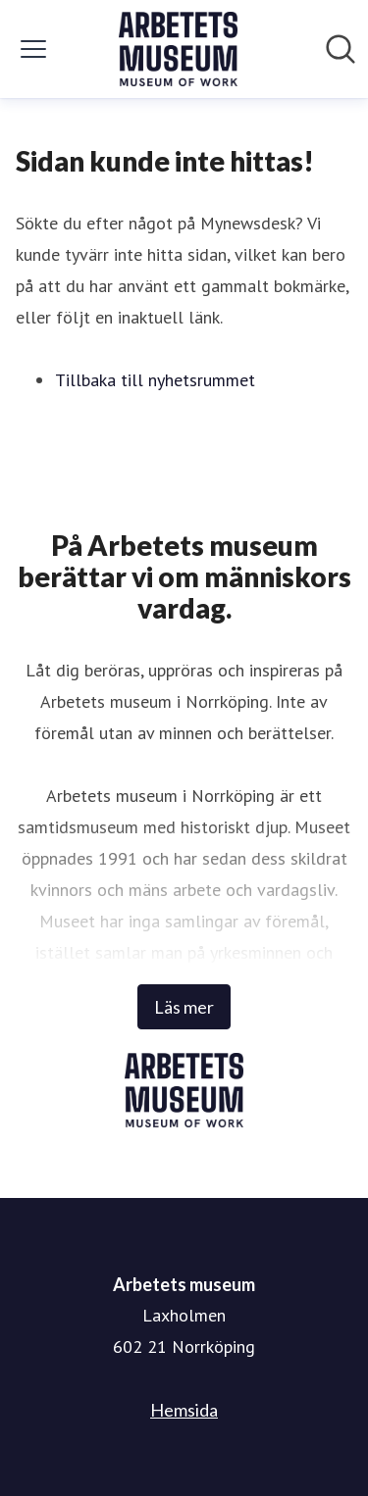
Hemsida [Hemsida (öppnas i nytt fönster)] (184, 1410)
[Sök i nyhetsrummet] (340, 49)
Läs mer (184, 1007)
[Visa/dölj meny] (33, 49)
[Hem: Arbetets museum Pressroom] (178, 49)
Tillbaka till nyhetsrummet (155, 380)
